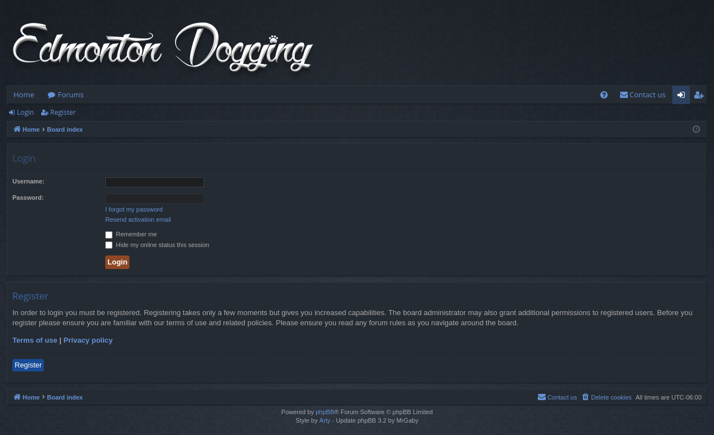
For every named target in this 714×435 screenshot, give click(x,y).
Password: (28, 197)
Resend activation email (138, 219)
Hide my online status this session (157, 244)
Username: (28, 181)
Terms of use (34, 340)
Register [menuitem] (701, 96)
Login (25, 112)
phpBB (325, 412)
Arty (325, 420)
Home (24, 94)
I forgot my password (134, 209)
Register (62, 112)
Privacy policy (88, 340)
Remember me (131, 234)
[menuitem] (604, 95)
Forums (71, 94)
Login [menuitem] (683, 96)
